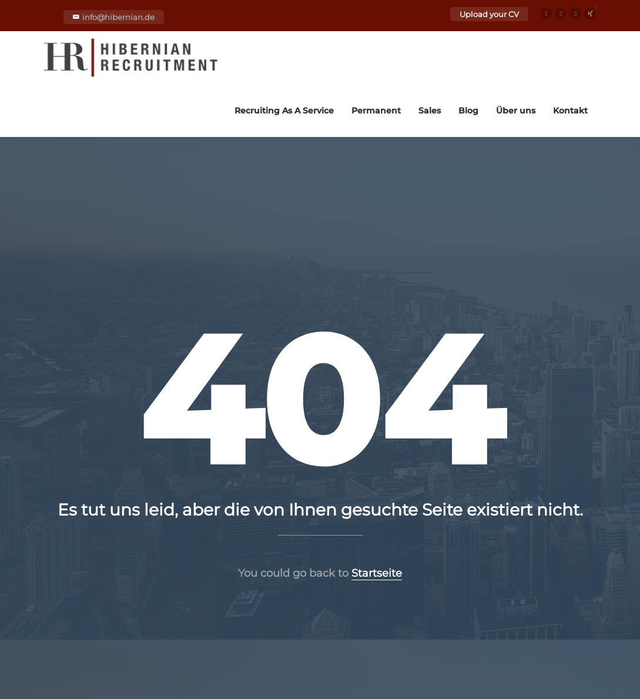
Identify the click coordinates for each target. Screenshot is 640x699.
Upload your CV (489, 14)
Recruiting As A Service (284, 110)
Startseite (376, 573)
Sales (429, 110)
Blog (468, 110)
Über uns (515, 110)
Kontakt (570, 110)
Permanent (376, 110)
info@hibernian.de (118, 17)
